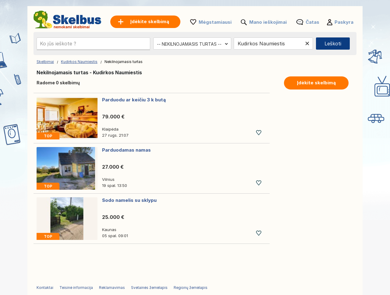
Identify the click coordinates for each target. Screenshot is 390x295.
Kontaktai (45, 287)
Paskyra (344, 22)
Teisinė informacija (76, 287)
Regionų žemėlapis (190, 287)
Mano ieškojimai (268, 22)
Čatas (312, 22)
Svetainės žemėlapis (149, 287)
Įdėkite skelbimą (316, 83)
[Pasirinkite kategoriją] (192, 44)
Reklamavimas (112, 287)
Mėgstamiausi (215, 22)
